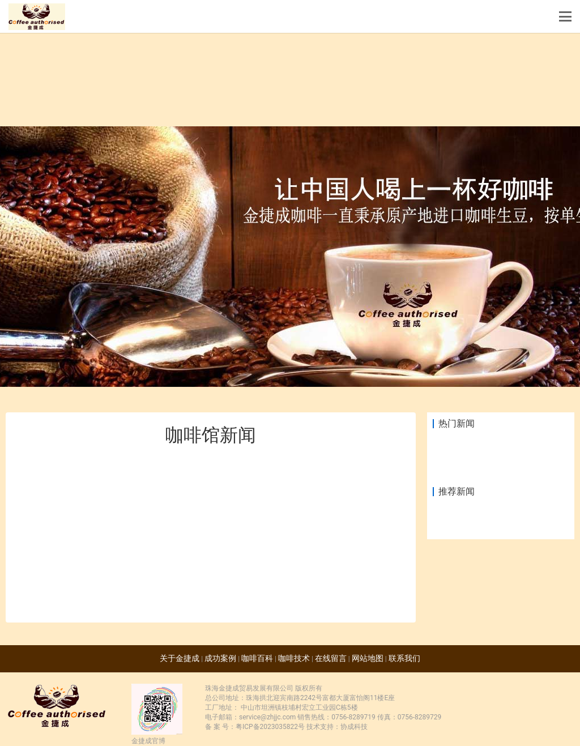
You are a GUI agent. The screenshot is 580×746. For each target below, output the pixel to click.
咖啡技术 (294, 658)
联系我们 (404, 658)
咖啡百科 (257, 658)
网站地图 (367, 658)
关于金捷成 (179, 658)
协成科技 (354, 727)
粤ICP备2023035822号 (270, 727)
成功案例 (220, 658)
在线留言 (331, 658)
